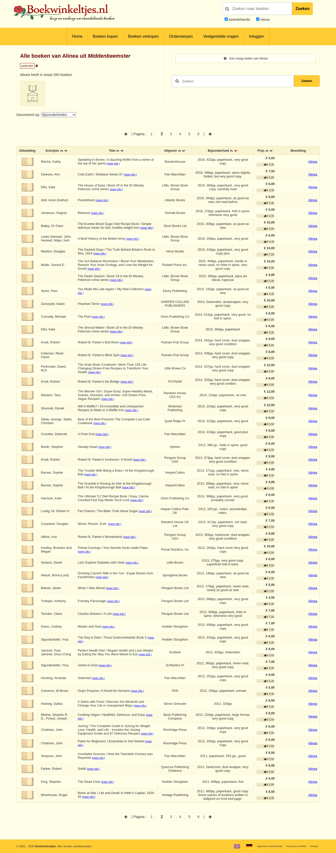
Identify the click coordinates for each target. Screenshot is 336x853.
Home (77, 36)
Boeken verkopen (143, 36)
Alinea (312, 162)
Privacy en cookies (293, 846)
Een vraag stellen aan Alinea (246, 59)
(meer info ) (118, 164)
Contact (313, 846)
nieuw (264, 19)
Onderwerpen (181, 36)
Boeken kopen (105, 36)
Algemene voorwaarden (263, 846)
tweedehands (239, 19)
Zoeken (302, 8)
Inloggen (256, 36)
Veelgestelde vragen (221, 36)
